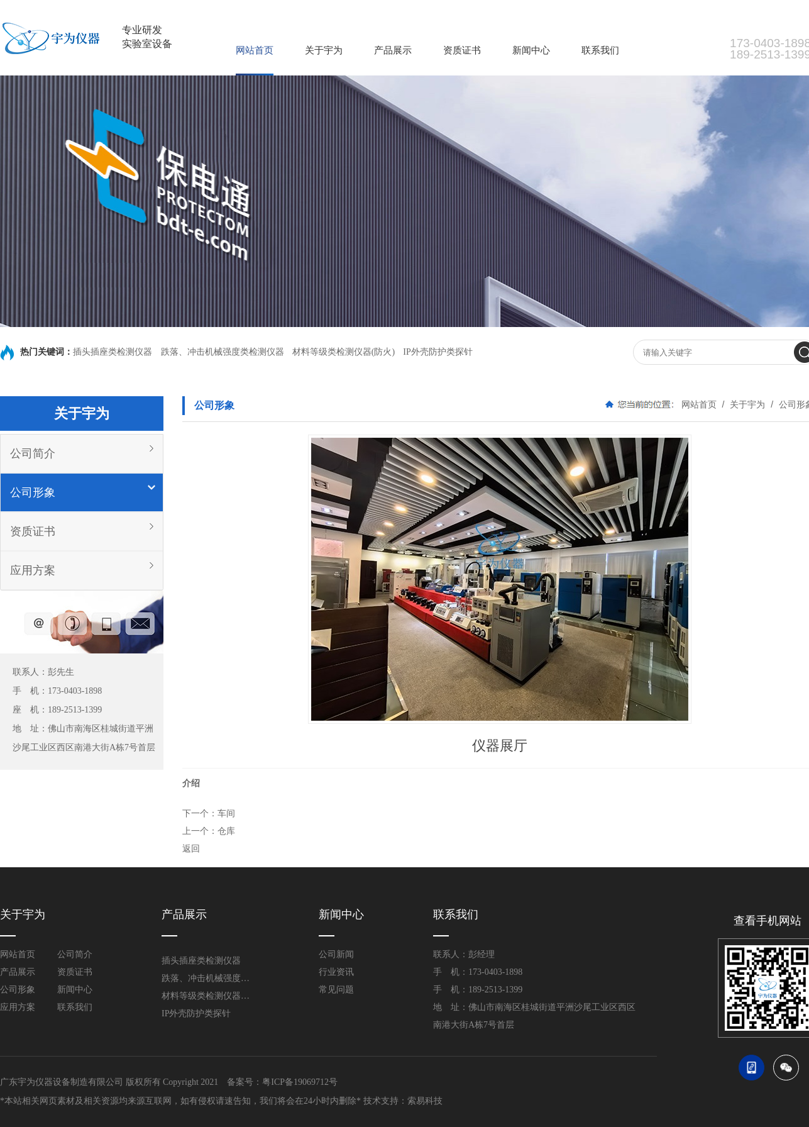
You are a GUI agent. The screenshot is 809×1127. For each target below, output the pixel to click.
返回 (191, 848)
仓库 (226, 831)
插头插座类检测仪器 (114, 352)
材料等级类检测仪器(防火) (343, 352)
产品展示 (393, 50)
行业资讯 (336, 972)
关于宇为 (324, 50)
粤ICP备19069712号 (300, 1082)
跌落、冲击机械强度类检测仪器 (222, 352)
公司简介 (32, 453)
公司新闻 (336, 954)
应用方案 (32, 570)
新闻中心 (531, 50)
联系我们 (600, 50)
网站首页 (254, 50)
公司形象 (32, 492)
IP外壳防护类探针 (437, 352)
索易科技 (425, 1101)
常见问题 (336, 989)
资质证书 (462, 50)
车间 (226, 813)
